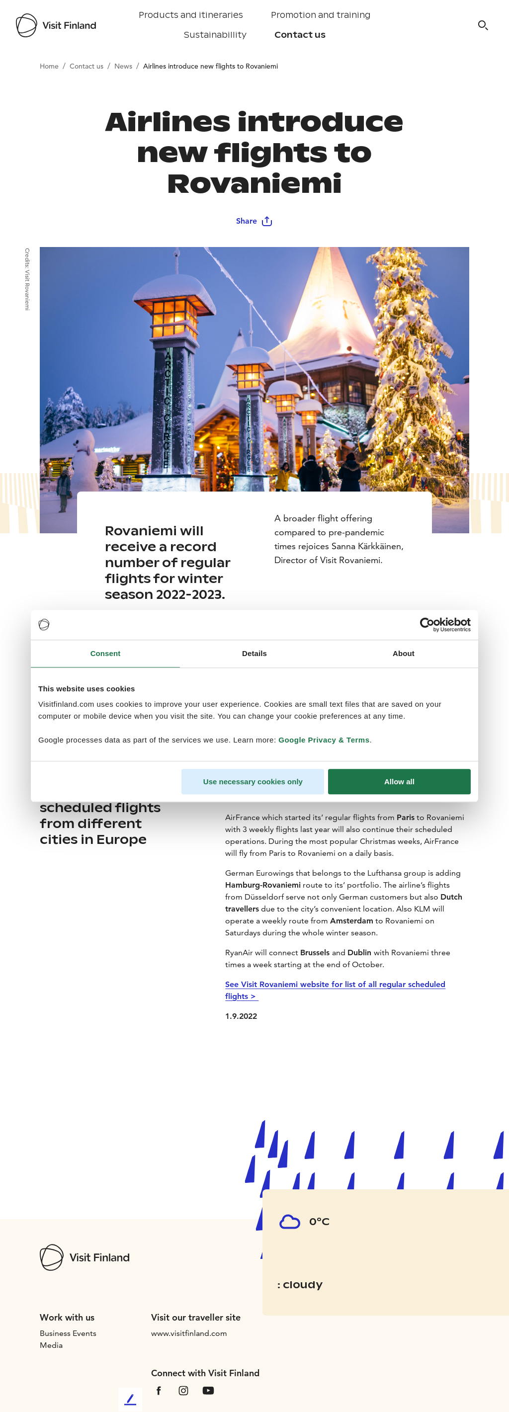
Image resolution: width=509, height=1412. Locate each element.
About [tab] (404, 653)
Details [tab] (254, 653)
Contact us (300, 35)
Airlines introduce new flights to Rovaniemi (210, 66)
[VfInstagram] (183, 1390)
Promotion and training (321, 15)
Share (254, 221)
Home (49, 66)
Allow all (399, 781)
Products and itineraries (191, 15)
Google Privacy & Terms (323, 740)
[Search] (483, 25)
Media (51, 1345)
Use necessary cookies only (253, 781)
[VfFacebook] (158, 1390)
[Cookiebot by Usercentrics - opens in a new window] (427, 624)
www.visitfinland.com (189, 1333)
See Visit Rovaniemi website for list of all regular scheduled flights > (335, 990)
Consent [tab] (105, 653)
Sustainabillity (215, 35)
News (123, 66)
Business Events (68, 1333)
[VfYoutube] (208, 1390)
